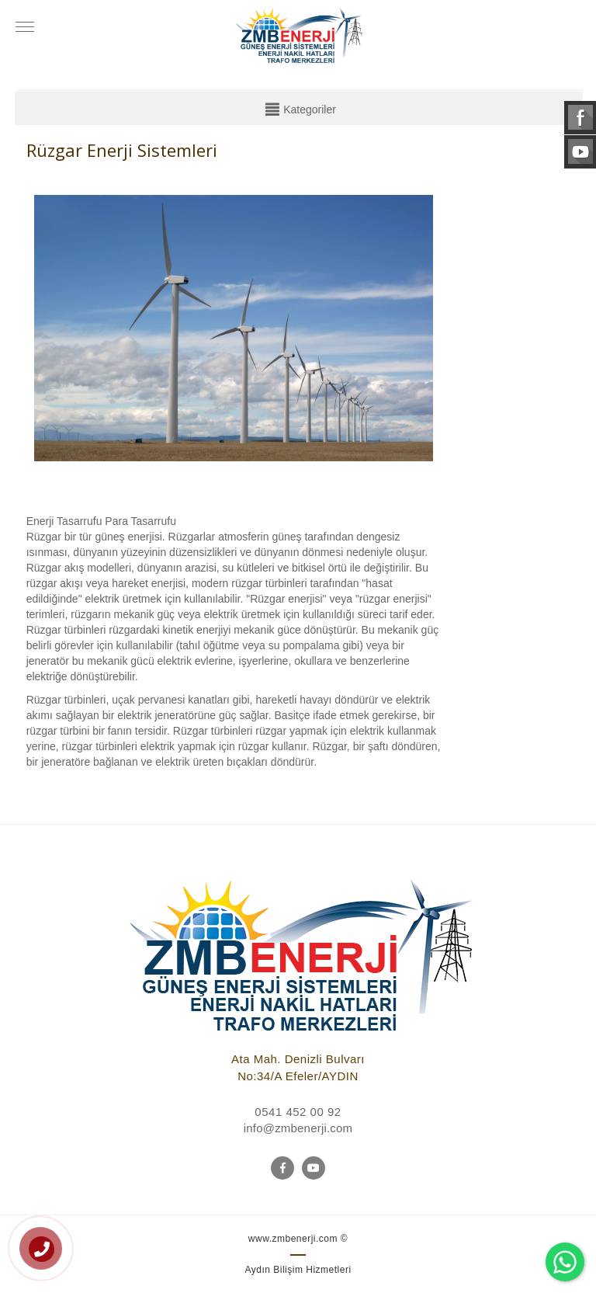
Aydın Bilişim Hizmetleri (297, 1269)
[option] (233, 330)
